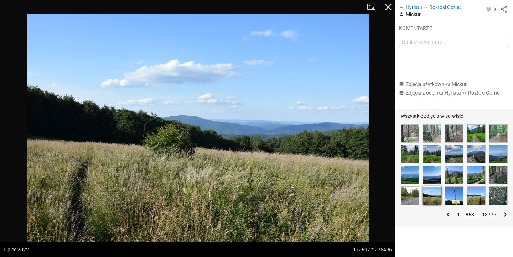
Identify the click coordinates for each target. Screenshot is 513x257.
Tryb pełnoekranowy (374, 7)
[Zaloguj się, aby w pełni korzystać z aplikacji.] (489, 9)
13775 (489, 214)
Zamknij (388, 7)
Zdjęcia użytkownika (433, 84)
